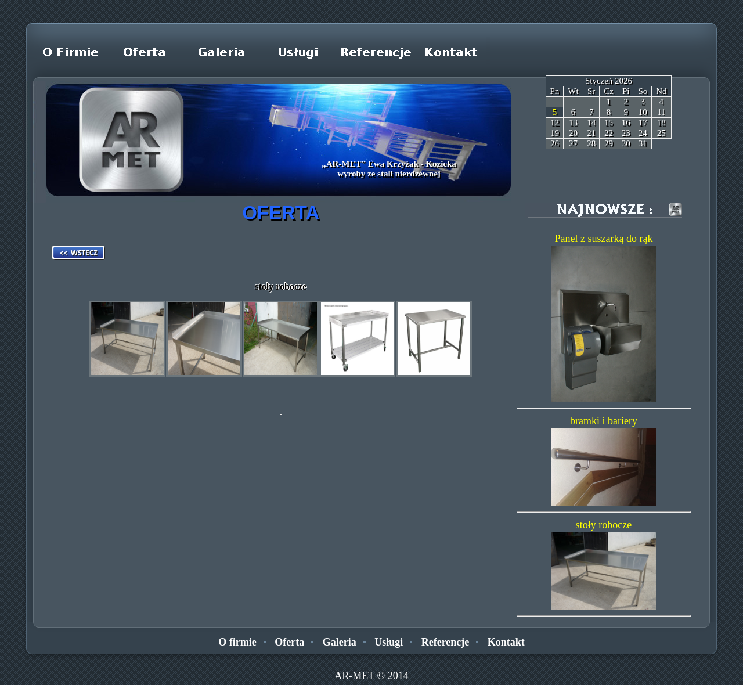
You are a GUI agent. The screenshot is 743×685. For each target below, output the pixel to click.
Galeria (339, 642)
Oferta (289, 642)
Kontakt (506, 642)
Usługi (388, 642)
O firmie (237, 642)
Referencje (445, 642)
